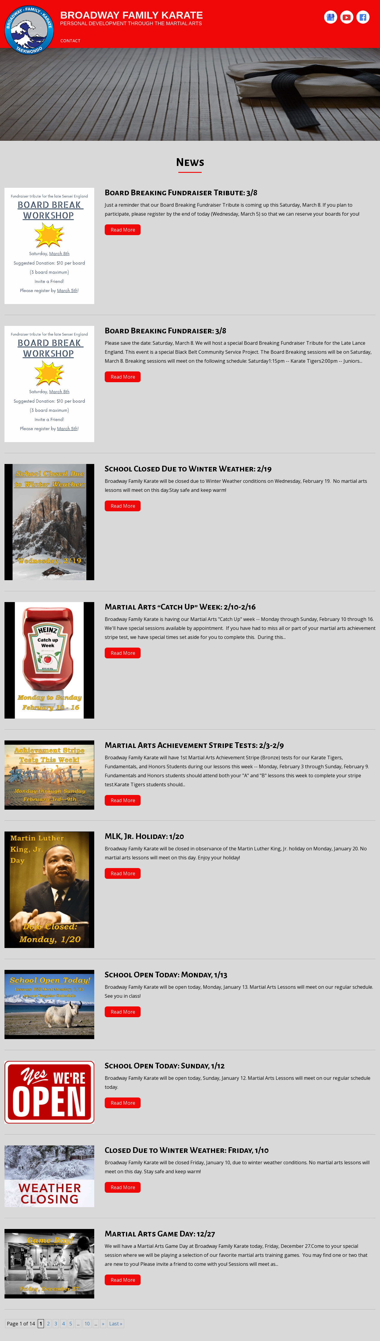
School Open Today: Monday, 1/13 (166, 974)
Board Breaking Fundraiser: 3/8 (165, 330)
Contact (70, 40)
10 (87, 1323)
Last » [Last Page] (115, 1323)
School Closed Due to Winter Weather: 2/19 (188, 468)
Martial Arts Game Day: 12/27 (160, 1233)
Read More (123, 229)
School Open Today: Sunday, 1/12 (165, 1065)
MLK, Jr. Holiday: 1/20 (144, 836)
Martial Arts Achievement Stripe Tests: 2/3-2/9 (194, 745)
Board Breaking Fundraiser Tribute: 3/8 (181, 192)
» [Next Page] (103, 1323)
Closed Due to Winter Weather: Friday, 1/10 (187, 1150)
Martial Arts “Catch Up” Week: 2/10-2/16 (180, 606)
